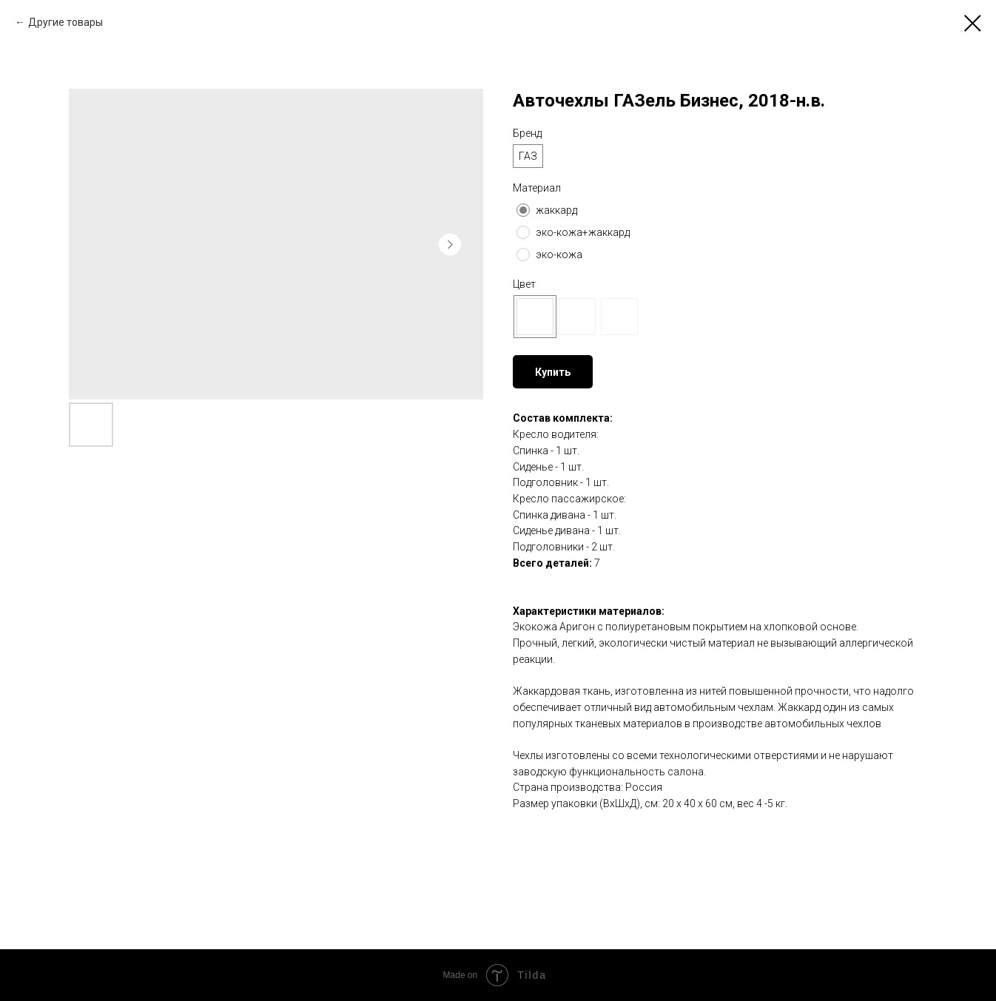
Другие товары (65, 22)
